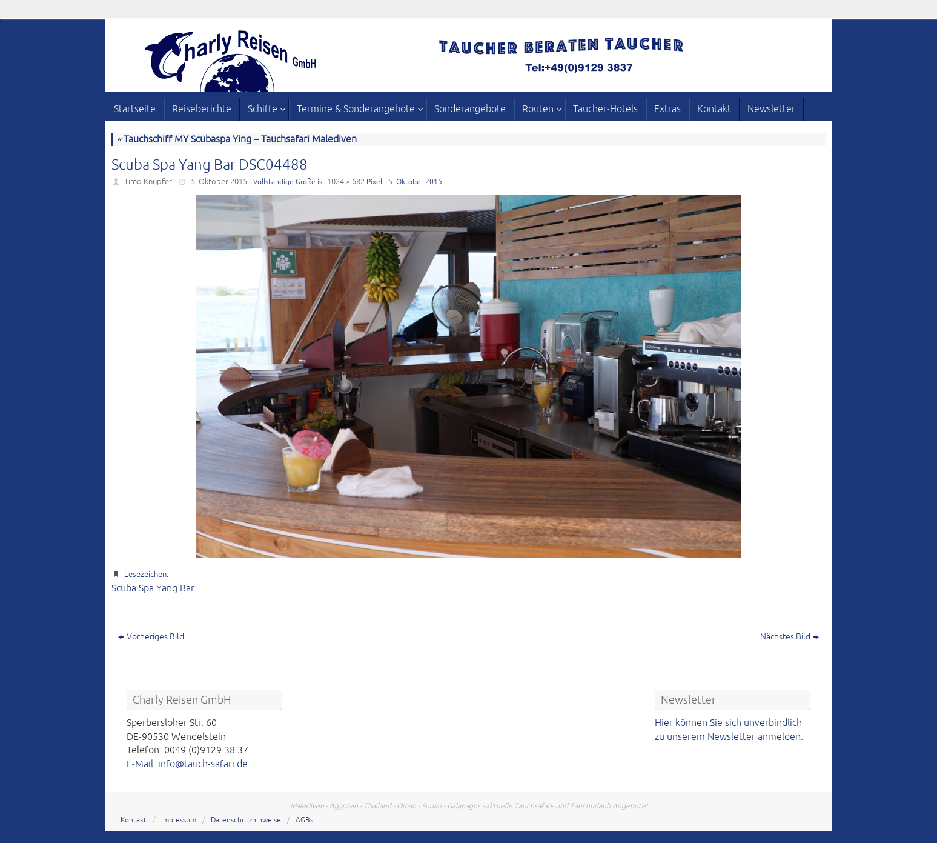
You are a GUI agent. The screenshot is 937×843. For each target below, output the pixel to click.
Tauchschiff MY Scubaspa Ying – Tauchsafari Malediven (237, 139)
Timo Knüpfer (148, 182)
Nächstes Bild (789, 636)
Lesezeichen (145, 574)
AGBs (304, 820)
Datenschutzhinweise (246, 820)
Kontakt (134, 820)
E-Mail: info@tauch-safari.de (187, 764)
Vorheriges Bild (151, 636)
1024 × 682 (346, 182)
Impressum (178, 820)
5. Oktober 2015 (219, 182)
